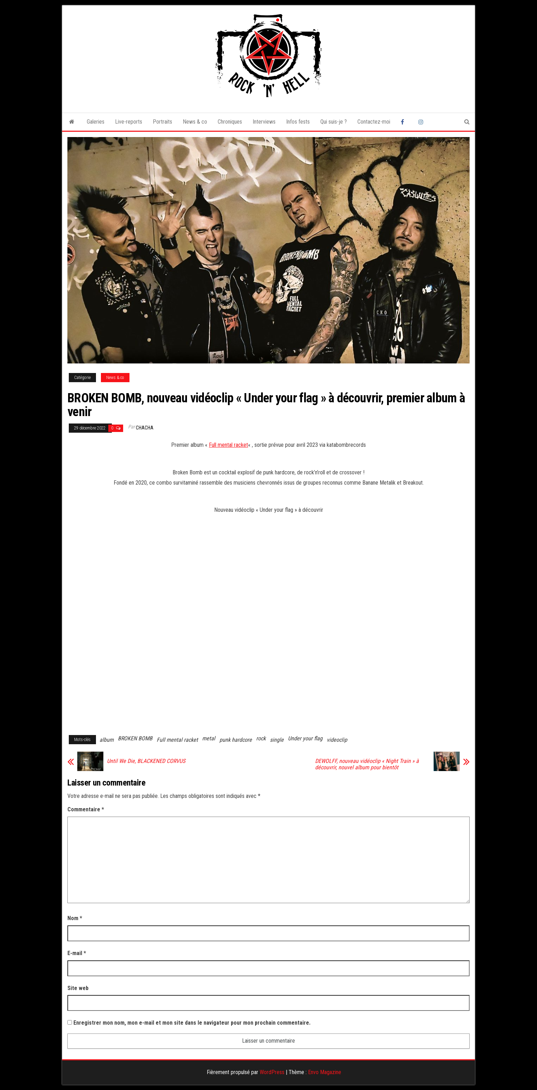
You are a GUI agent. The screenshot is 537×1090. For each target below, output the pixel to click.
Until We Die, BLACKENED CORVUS (146, 761)
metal (208, 738)
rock (261, 738)
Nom (74, 918)
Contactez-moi (373, 121)
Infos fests (298, 121)
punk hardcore (235, 739)
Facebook (404, 122)
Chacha (144, 428)
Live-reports (128, 121)
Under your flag (305, 738)
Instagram (422, 122)
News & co (195, 121)
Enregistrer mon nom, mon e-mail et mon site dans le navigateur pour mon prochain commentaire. (191, 1022)
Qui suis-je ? (333, 121)
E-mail (76, 953)
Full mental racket (228, 445)
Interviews (264, 121)
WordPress (272, 1072)
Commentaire (85, 809)
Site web (78, 988)
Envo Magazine (324, 1072)
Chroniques (230, 121)
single (277, 739)
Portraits (162, 121)
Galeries (95, 121)
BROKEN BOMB (135, 738)
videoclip (337, 739)
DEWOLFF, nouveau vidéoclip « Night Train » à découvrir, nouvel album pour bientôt (367, 764)
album (106, 739)
